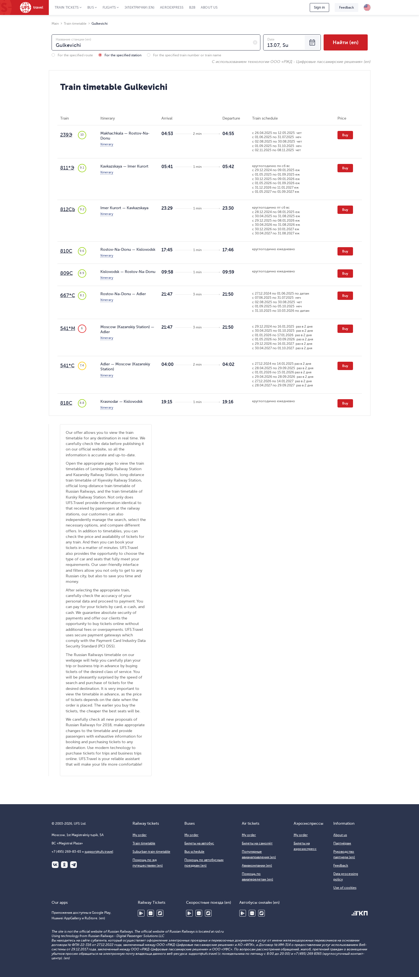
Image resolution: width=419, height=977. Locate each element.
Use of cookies (344, 888)
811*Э (67, 168)
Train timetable (144, 843)
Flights (109, 7)
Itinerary (106, 144)
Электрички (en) (139, 7)
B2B (192, 7)
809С (66, 273)
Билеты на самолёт (257, 843)
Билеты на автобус (199, 843)
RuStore (160, 913)
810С (66, 251)
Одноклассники (64, 864)
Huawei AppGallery (150, 913)
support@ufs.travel (99, 852)
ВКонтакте (55, 864)
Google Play (141, 913)
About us (209, 7)
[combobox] (156, 42)
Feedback (346, 7)
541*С (67, 365)
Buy (345, 135)
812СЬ (67, 209)
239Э (66, 135)
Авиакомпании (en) (257, 865)
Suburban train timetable (151, 852)
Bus (90, 7)
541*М (67, 328)
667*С (67, 295)
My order (140, 835)
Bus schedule (194, 852)
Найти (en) (346, 42)
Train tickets (67, 7)
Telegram (73, 864)
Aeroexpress (172, 7)
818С (66, 403)
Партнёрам (342, 843)
